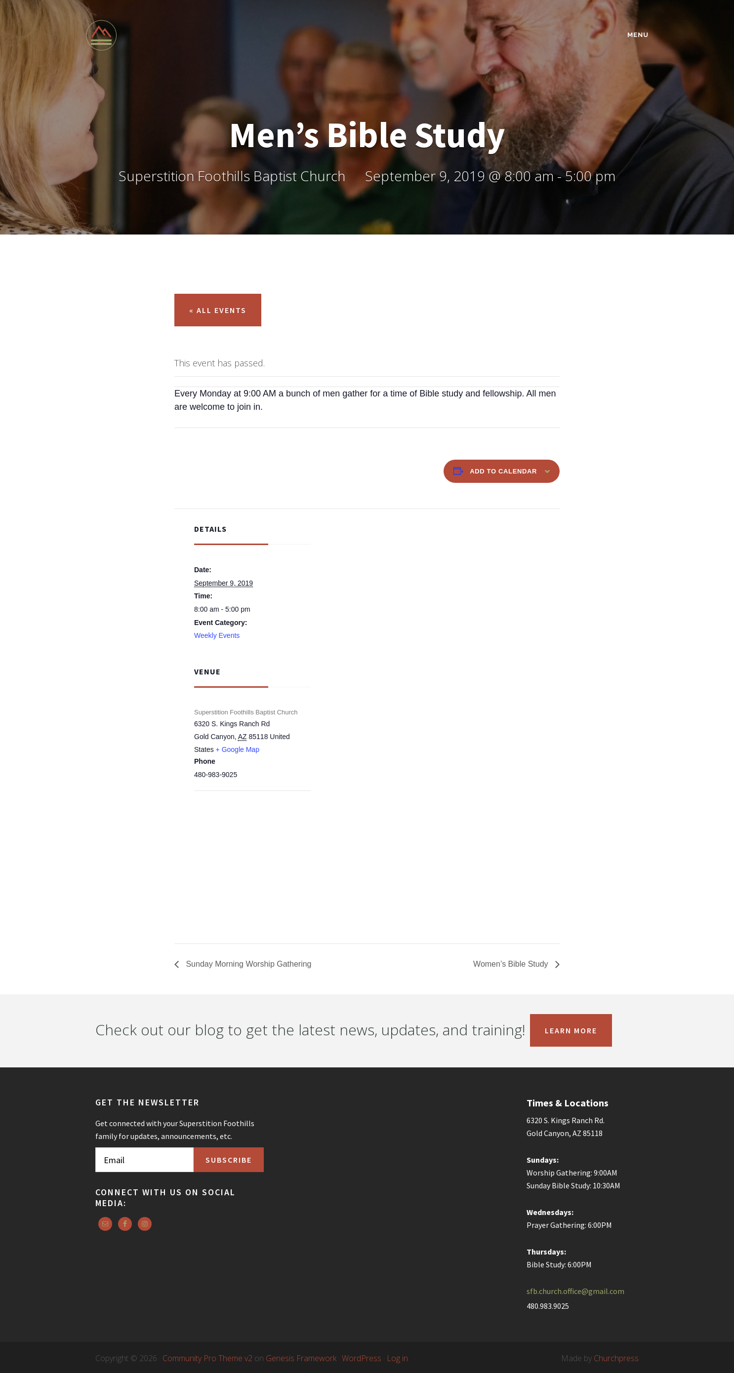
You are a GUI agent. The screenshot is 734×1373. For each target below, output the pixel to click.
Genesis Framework (301, 1358)
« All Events (217, 310)
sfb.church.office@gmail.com (575, 1291)
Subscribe (228, 1160)
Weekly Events (217, 635)
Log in (397, 1358)
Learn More (571, 1030)
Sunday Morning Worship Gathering (248, 964)
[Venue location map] (246, 844)
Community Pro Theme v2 (207, 1358)
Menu (638, 35)
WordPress (361, 1358)
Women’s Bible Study (511, 964)
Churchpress (616, 1358)
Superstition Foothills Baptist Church (171, 35)
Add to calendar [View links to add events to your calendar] (503, 471)
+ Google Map (237, 749)
